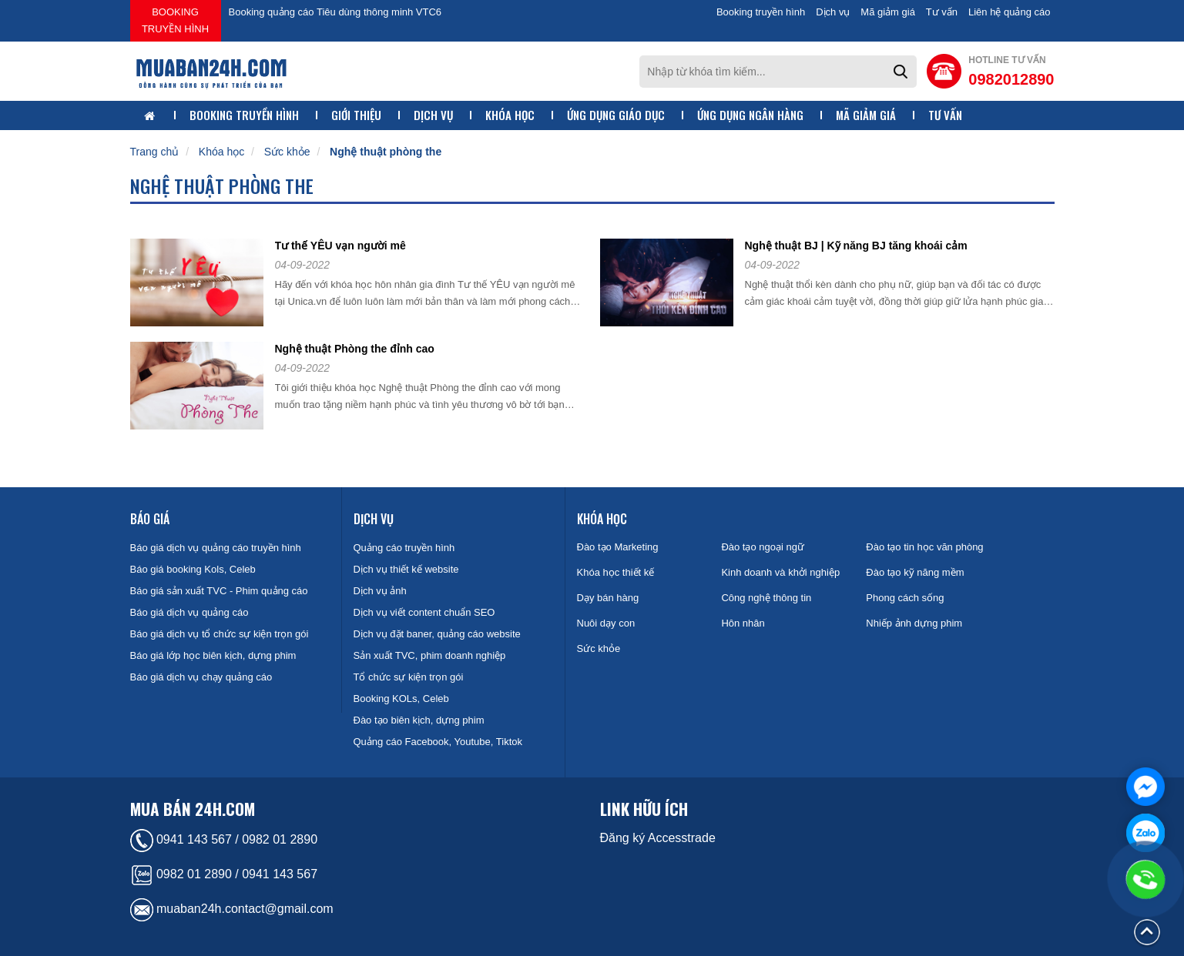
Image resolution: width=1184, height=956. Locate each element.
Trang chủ (154, 151)
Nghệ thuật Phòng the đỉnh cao (354, 349)
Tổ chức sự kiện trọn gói (409, 677)
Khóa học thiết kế (616, 572)
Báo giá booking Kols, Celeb (193, 569)
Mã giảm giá (887, 12)
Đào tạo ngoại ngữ (762, 547)
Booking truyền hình (175, 20)
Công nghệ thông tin (766, 597)
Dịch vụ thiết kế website (406, 569)
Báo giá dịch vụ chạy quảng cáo (201, 677)
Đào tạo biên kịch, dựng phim (419, 720)
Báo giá (149, 519)
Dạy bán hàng (608, 597)
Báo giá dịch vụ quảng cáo (189, 612)
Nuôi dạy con (606, 623)
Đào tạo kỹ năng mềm (915, 572)
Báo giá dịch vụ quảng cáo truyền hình (215, 547)
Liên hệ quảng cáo (1009, 12)
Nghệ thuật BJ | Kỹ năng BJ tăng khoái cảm (856, 245)
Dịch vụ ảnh (380, 591)
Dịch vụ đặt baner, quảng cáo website (437, 634)
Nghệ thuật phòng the (385, 151)
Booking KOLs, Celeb (401, 698)
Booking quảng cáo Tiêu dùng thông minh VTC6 (335, 12)
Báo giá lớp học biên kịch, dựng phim (213, 655)
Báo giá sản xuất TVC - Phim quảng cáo (219, 591)
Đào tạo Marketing (618, 547)
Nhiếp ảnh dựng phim (914, 623)
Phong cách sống (905, 597)
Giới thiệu (356, 115)
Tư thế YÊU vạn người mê (340, 245)
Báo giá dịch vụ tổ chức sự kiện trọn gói (219, 634)
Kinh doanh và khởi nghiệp (780, 572)
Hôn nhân (742, 623)
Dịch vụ (833, 12)
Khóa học (510, 115)
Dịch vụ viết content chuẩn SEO (424, 612)
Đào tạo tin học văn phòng (924, 547)
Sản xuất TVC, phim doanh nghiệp (430, 655)
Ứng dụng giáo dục (616, 115)
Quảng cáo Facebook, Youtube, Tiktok (438, 741)
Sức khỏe (287, 151)
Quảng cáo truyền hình (404, 547)
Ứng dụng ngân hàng (750, 115)
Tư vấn (942, 12)
